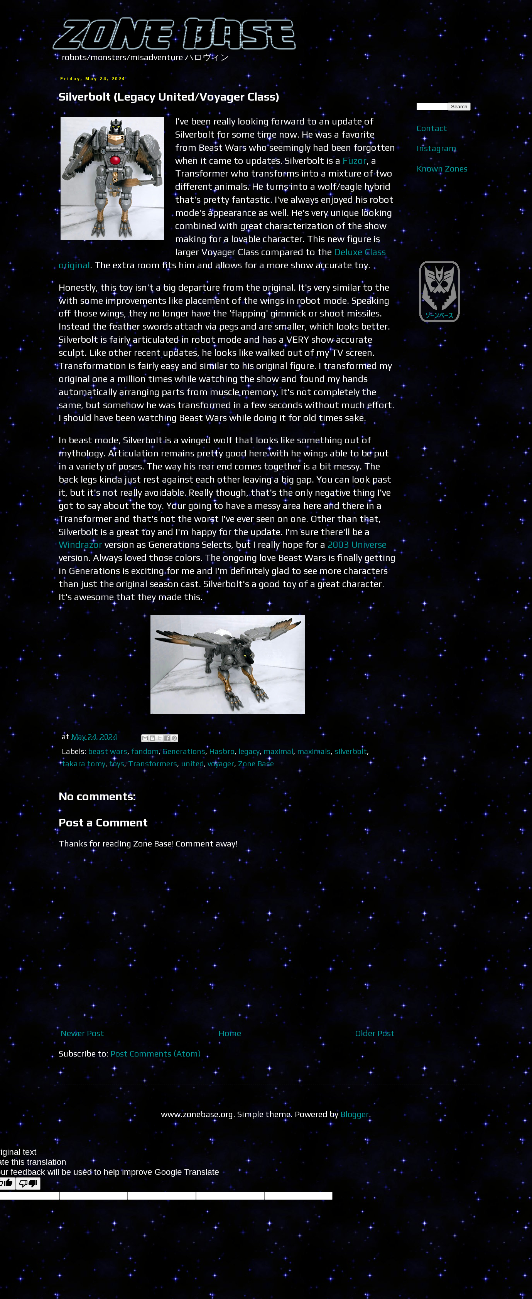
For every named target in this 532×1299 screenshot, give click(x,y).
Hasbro (222, 751)
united (192, 763)
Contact (432, 128)
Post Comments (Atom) (155, 1053)
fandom (145, 751)
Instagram (436, 148)
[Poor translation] (28, 1183)
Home (229, 1033)
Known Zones (442, 168)
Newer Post (82, 1033)
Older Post (375, 1033)
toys (116, 763)
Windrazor (80, 544)
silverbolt (350, 751)
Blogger (354, 1114)
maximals (314, 751)
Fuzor (354, 160)
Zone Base (256, 763)
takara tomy (83, 763)
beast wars (107, 751)
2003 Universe (357, 544)
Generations (183, 751)
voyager (221, 763)
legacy (249, 751)
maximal (278, 751)
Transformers (152, 763)
